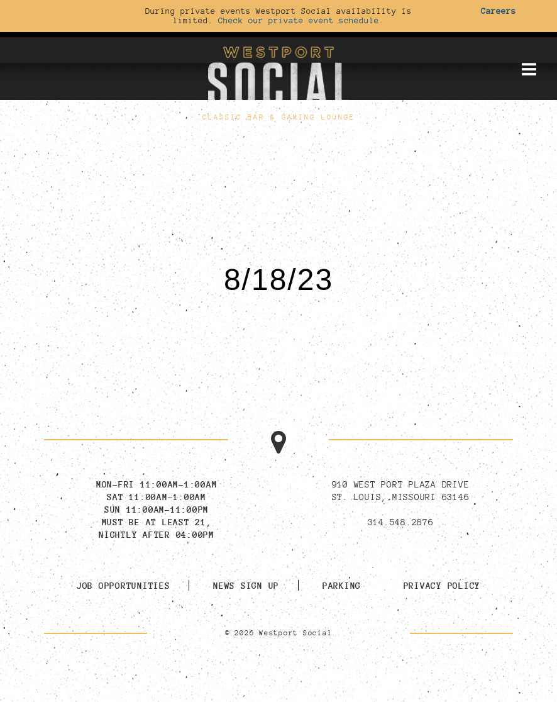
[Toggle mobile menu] (528, 69)
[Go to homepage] (278, 74)
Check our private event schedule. (301, 20)
